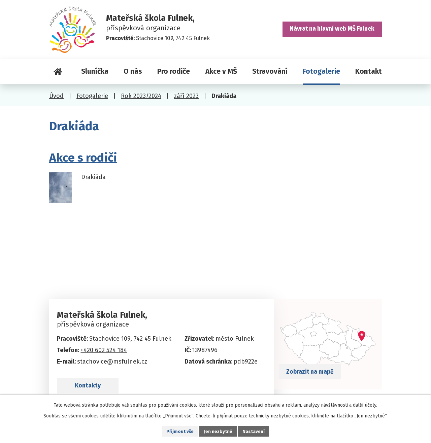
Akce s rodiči (83, 157)
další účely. (365, 404)
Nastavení (254, 431)
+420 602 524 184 (103, 350)
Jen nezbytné (218, 431)
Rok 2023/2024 (141, 96)
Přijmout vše (179, 431)
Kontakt (368, 71)
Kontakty (91, 388)
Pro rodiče (173, 71)
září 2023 (186, 96)
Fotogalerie (321, 71)
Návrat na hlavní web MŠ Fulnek (331, 30)
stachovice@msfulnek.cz (112, 361)
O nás (133, 71)
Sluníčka (94, 71)
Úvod (57, 71)
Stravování (270, 71)
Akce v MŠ (221, 71)
